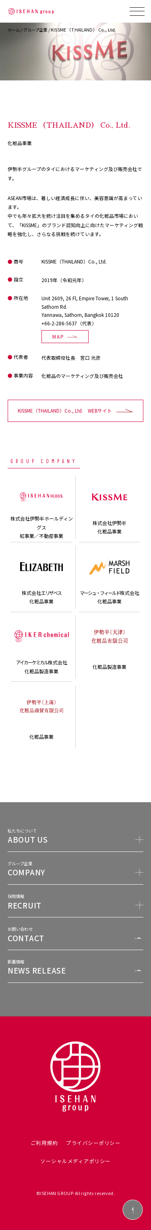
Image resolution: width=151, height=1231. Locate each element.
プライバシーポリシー (93, 1143)
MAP (58, 336)
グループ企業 (38, 30)
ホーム (14, 30)
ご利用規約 (44, 1143)
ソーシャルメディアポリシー (75, 1162)
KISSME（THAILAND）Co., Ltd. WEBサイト (65, 410)
